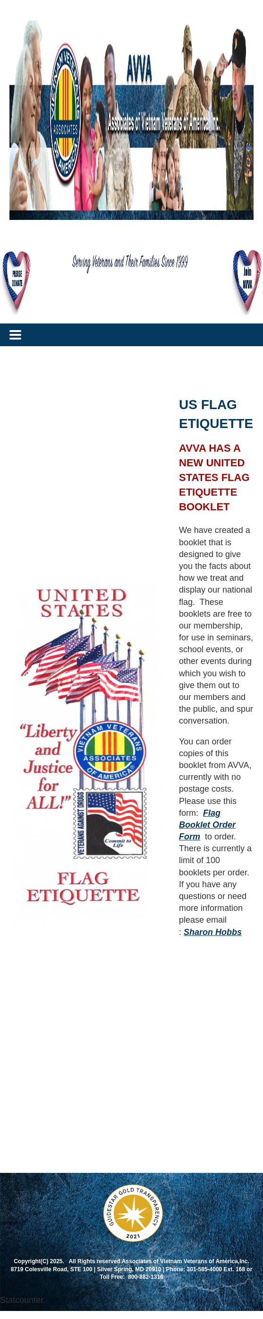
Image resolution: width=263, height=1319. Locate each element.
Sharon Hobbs (213, 932)
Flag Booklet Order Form (207, 824)
